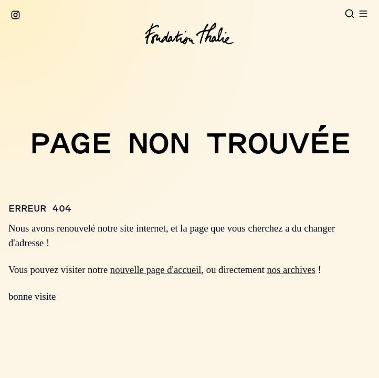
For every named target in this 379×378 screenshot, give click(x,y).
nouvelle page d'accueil (156, 269)
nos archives (291, 269)
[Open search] (349, 13)
